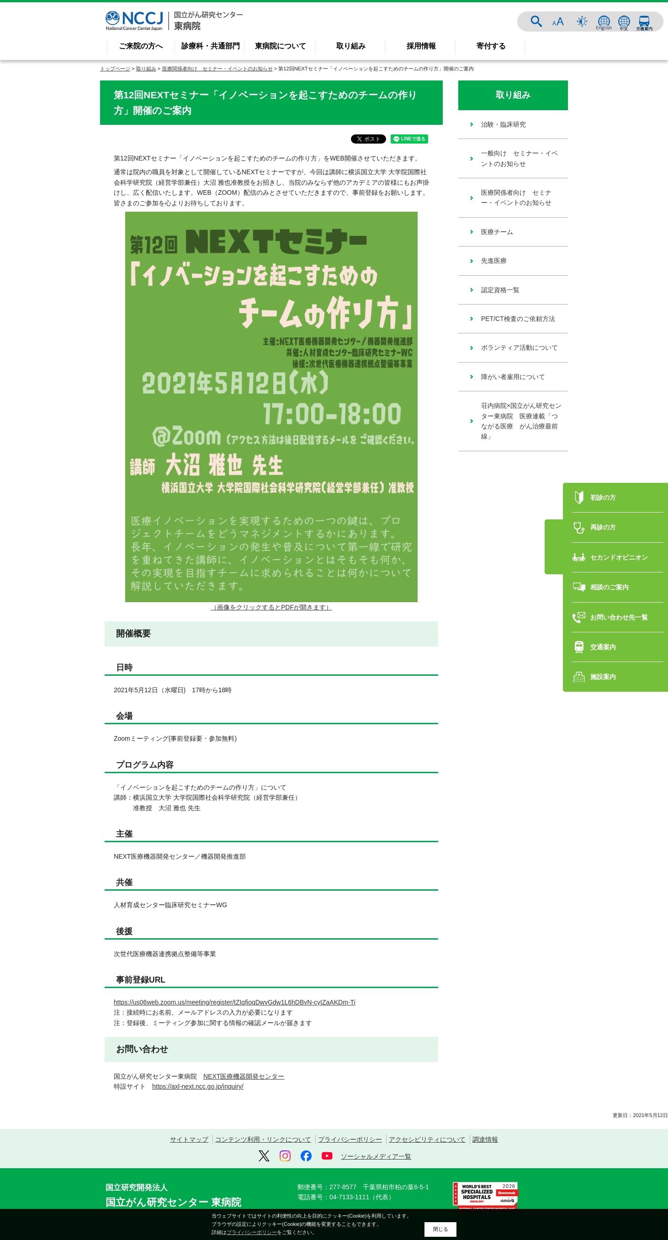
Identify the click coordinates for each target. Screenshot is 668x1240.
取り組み (351, 46)
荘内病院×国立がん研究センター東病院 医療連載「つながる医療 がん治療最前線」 (521, 421)
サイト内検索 (536, 21)
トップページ (115, 68)
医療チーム (497, 231)
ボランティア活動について (519, 347)
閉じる (440, 1229)
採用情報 (421, 46)
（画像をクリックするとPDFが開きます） (271, 607)
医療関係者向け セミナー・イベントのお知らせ (217, 68)
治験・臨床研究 (503, 124)
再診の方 (603, 500)
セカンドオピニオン (619, 530)
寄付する (491, 46)
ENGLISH (604, 21)
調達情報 (485, 1139)
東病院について (280, 46)
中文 (624, 21)
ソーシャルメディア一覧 (376, 1156)
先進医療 (494, 260)
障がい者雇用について (513, 376)
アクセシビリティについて (427, 1139)
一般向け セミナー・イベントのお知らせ (519, 158)
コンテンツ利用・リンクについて (263, 1139)
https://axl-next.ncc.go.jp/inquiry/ (198, 1086)
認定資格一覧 (500, 290)
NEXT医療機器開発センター (243, 1076)
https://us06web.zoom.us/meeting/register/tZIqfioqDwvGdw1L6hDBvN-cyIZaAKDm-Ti (234, 1002)
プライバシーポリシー (350, 1139)
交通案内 (644, 21)
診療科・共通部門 (210, 46)
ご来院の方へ (141, 46)
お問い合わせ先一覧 (619, 590)
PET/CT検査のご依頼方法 (518, 318)
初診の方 (603, 470)
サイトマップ (189, 1139)
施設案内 (603, 649)
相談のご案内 (609, 560)
